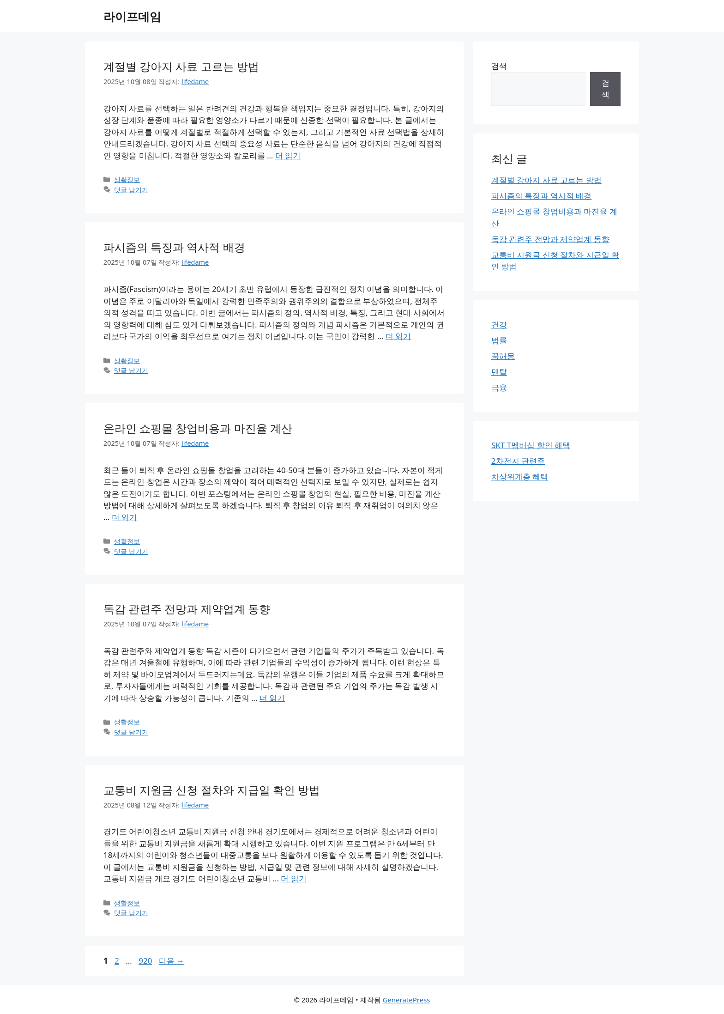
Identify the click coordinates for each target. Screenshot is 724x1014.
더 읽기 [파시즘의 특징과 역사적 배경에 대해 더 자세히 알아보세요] (398, 336)
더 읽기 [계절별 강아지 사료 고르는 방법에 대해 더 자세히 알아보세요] (288, 155)
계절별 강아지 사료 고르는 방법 (181, 66)
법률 (499, 340)
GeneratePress (406, 999)
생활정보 (127, 179)
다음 (171, 960)
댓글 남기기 (131, 189)
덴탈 (499, 371)
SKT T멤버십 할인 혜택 (530, 445)
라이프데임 (132, 16)
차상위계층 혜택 (519, 476)
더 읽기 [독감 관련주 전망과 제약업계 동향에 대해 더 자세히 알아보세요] (272, 697)
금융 (499, 387)
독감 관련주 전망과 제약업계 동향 (186, 608)
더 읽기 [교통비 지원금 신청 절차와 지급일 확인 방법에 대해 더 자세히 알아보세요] (293, 878)
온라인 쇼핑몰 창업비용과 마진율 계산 (197, 428)
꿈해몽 (503, 356)
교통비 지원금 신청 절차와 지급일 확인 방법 (211, 789)
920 (145, 960)
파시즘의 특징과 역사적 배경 (174, 247)
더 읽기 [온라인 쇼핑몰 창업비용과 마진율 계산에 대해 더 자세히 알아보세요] (124, 517)
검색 (499, 66)
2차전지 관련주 (518, 460)
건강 (499, 324)
